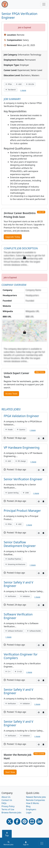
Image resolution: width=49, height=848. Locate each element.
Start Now (10, 772)
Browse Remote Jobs (11, 812)
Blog (28, 806)
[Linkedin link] (39, 821)
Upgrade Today (12, 236)
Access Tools (11, 393)
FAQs (4, 803)
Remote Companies (35, 800)
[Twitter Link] (9, 821)
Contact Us (7, 800)
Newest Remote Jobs (36, 797)
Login (29, 812)
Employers (31, 809)
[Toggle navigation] (43, 4)
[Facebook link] (17, 821)
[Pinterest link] (24, 821)
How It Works (32, 803)
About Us (6, 797)
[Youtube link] (32, 821)
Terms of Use (8, 809)
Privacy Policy (8, 806)
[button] (39, 438)
